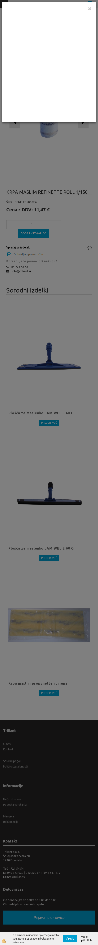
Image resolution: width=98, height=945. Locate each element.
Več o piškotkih (86, 938)
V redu (70, 938)
